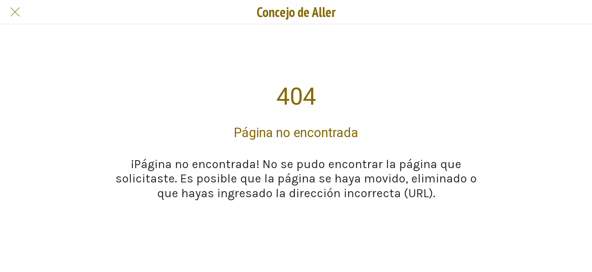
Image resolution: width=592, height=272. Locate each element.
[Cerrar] (15, 12)
